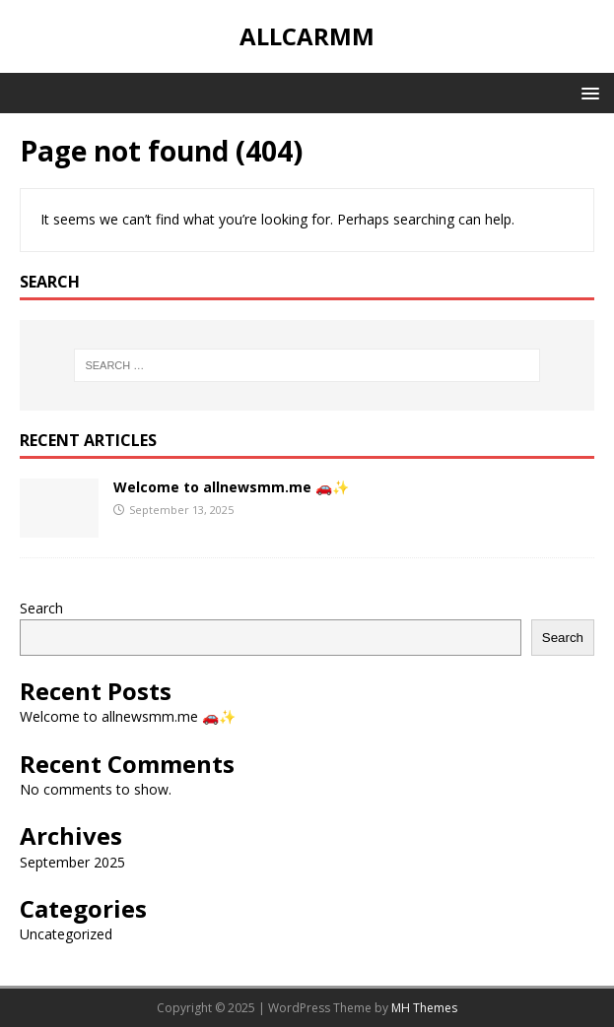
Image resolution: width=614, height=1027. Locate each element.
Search (41, 608)
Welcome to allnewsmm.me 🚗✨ (231, 487)
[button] (587, 92)
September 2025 (72, 862)
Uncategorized (66, 934)
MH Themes (424, 1007)
